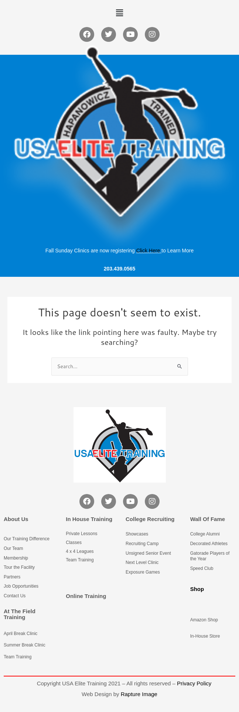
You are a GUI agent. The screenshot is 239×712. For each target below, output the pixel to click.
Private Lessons (81, 533)
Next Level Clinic (142, 562)
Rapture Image (139, 694)
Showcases (137, 534)
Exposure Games (143, 572)
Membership (16, 558)
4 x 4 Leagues (79, 551)
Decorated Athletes (209, 543)
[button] (119, 13)
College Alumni (205, 534)
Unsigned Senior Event (148, 553)
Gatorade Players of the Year (210, 556)
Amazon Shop (204, 619)
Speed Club (202, 568)
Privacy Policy (194, 683)
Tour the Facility (19, 567)
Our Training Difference (26, 538)
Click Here (148, 250)
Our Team (13, 548)
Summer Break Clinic (24, 645)
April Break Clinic (20, 633)
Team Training (17, 656)
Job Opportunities (21, 586)
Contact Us (14, 595)
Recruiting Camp (142, 543)
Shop (197, 589)
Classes (74, 542)
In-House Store (205, 636)
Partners (12, 577)
